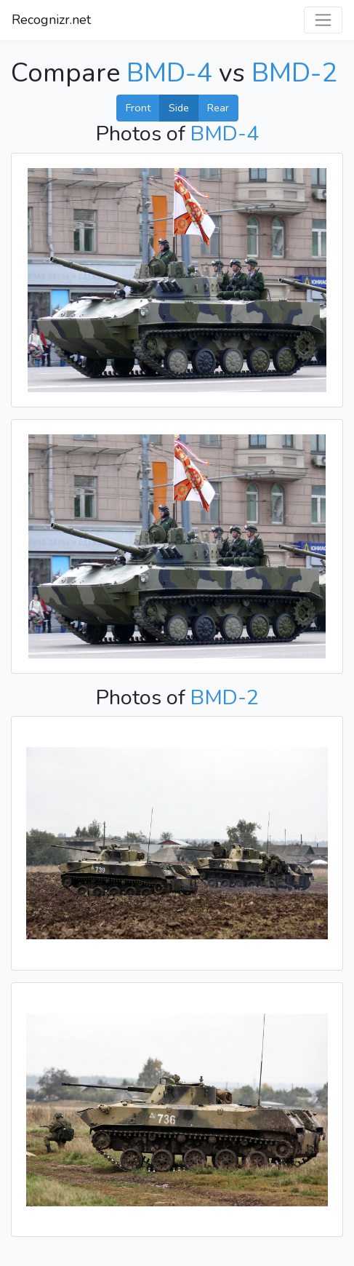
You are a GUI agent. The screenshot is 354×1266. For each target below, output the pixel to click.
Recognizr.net (51, 19)
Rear (218, 107)
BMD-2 (294, 73)
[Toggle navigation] (323, 20)
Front (138, 107)
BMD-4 (169, 73)
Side (179, 107)
